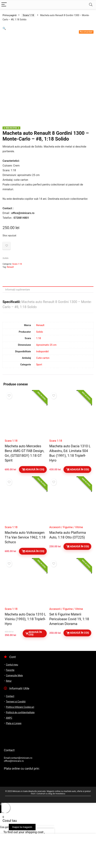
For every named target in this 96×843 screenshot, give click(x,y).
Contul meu (12, 664)
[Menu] (4, 4)
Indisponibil (42, 351)
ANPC (9, 718)
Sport (39, 364)
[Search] (91, 4)
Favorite (10, 670)
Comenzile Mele (14, 675)
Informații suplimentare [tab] (17, 289)
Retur (9, 681)
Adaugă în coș (32, 469)
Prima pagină (9, 15)
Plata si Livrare (13, 723)
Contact (10, 696)
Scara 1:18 (28, 15)
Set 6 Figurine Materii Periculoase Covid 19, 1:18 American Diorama (69, 619)
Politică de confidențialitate (20, 712)
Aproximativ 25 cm (46, 345)
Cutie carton (42, 358)
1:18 (38, 338)
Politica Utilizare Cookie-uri (20, 707)
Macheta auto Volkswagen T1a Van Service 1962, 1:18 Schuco (25, 537)
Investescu (60, 793)
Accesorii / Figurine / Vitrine (66, 527)
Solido (5, 258)
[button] (4, 28)
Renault (10, 267)
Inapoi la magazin (22, 827)
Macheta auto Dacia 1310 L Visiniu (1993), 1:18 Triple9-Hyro (25, 619)
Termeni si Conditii (16, 701)
